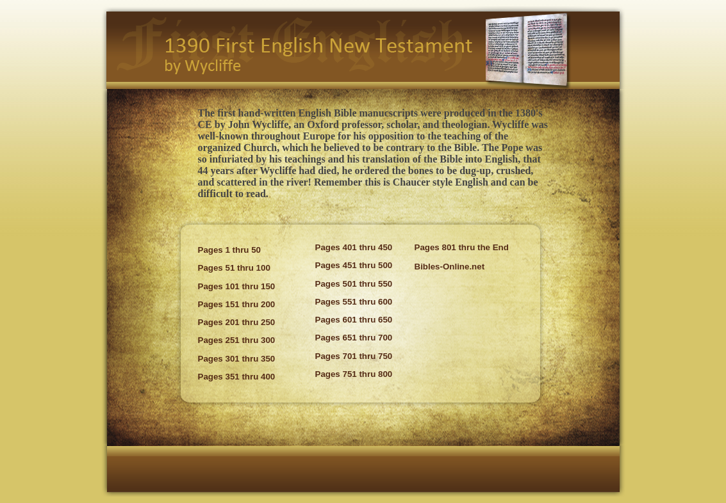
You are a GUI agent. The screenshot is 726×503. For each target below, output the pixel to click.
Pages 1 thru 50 (229, 250)
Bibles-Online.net (450, 266)
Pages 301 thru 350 (237, 358)
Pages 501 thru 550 (354, 284)
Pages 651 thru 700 (354, 337)
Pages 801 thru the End (462, 247)
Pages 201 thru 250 (237, 322)
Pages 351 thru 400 (237, 376)
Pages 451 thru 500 (354, 265)
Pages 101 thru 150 (237, 286)
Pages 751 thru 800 (354, 374)
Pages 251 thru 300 (237, 340)
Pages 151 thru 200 (237, 304)
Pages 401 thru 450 (354, 247)
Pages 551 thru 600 (354, 302)
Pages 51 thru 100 (234, 268)
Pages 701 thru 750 (354, 356)
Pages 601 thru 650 (354, 319)
